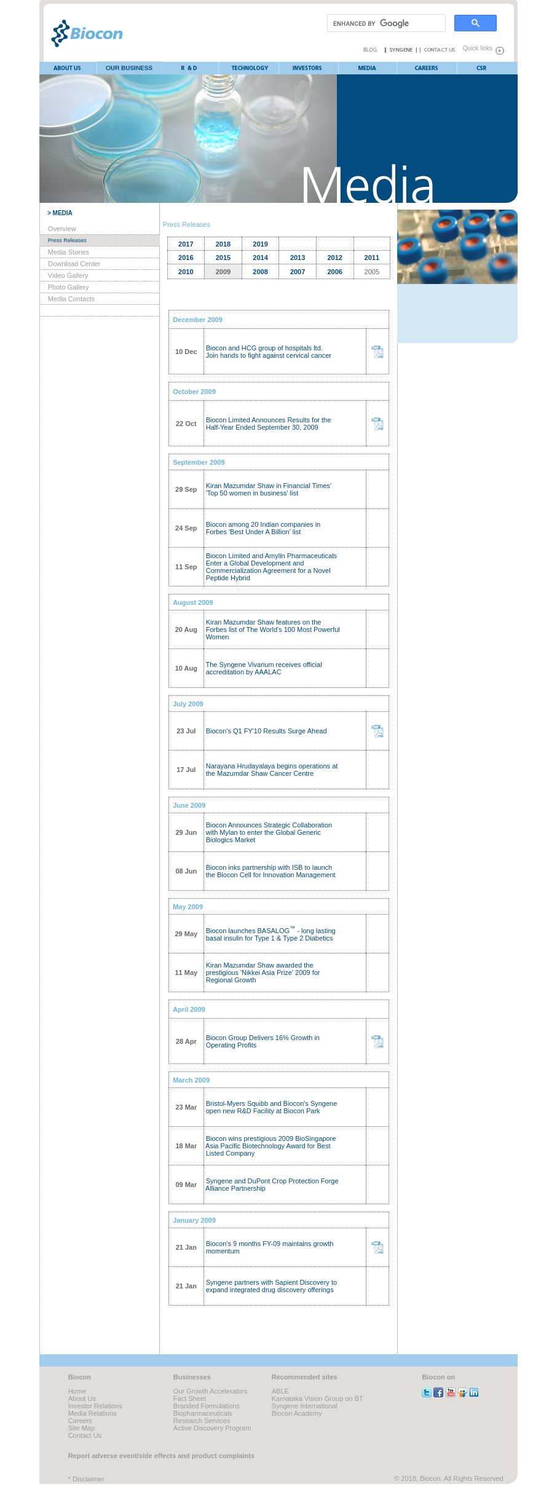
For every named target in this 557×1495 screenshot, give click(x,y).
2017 (185, 244)
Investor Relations (95, 1406)
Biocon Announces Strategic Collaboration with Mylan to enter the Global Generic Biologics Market (268, 832)
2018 (223, 244)
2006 (334, 271)
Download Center (74, 263)
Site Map (81, 1428)
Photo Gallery (68, 287)
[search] (385, 23)
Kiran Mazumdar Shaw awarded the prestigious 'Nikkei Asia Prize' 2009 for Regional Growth (262, 972)
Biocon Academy (297, 1413)
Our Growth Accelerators (210, 1391)
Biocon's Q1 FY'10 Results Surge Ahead (265, 731)
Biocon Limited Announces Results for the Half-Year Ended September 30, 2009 (267, 423)
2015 (223, 257)
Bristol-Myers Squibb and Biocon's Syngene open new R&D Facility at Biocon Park (271, 1107)
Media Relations (92, 1413)
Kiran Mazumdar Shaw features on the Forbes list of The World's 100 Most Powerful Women (272, 629)
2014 (260, 257)
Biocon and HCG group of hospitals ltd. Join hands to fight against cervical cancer (267, 351)
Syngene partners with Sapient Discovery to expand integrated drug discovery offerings (270, 1286)
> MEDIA (60, 213)
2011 (372, 257)
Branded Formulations (206, 1406)
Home (77, 1391)
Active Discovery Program (212, 1428)
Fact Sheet (189, 1398)
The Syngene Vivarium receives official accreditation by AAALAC (263, 668)
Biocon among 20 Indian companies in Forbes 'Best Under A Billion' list (262, 528)
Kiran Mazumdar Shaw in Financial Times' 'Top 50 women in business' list (268, 489)
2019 (260, 244)
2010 (185, 271)
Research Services (201, 1420)
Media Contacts (71, 298)
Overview (62, 228)
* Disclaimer (86, 1479)
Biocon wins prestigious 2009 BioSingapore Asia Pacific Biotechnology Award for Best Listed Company (270, 1146)
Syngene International (305, 1406)
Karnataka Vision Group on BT (317, 1398)
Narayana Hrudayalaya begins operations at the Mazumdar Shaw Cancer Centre (271, 769)
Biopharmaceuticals (202, 1413)
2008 (260, 271)
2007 (297, 271)
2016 (185, 257)
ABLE (280, 1391)
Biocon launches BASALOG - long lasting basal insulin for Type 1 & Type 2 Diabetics (270, 934)
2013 (297, 257)
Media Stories (68, 252)
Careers (80, 1420)
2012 (334, 257)
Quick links (474, 48)
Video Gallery (68, 275)
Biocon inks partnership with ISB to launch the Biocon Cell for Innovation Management (270, 871)
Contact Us (84, 1435)
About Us (82, 1398)
